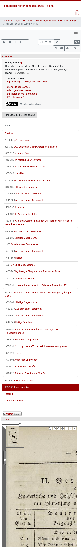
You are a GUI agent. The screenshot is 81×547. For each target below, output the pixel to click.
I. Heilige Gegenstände (21, 187)
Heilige (14, 257)
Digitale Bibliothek (23, 20)
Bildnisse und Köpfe (20, 366)
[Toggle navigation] (76, 33)
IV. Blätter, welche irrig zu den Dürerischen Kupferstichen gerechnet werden (38, 222)
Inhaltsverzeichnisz (19, 380)
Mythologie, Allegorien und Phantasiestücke (33, 271)
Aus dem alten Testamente (22, 244)
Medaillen (15, 173)
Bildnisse (14, 207)
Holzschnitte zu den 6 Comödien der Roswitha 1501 (36, 285)
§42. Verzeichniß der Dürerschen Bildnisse (31, 146)
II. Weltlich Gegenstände (20, 265)
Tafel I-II (9, 394)
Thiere (13, 353)
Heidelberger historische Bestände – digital (27, 5)
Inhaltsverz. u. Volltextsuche (19, 115)
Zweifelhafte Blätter (20, 278)
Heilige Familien (19, 322)
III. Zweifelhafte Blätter (21, 214)
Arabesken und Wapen (21, 359)
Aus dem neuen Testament (24, 200)
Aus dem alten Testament (24, 193)
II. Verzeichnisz (17, 387)
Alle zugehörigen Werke (19, 90)
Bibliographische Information (22, 93)
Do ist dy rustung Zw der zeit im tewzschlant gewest (36, 346)
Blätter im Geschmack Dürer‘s (25, 373)
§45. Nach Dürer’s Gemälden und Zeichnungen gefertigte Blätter (38, 294)
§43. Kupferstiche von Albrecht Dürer (28, 180)
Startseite (7, 20)
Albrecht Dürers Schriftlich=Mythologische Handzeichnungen (31, 331)
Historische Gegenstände (22, 339)
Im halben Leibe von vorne (23, 160)
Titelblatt (9, 133)
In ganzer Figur (17, 153)
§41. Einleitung (17, 140)
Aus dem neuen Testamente (25, 251)
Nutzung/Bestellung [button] (30, 104)
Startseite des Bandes (18, 87)
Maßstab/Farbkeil (14, 400)
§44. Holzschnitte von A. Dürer (25, 231)
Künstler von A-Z (15, 97)
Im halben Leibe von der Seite (25, 166)
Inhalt (8, 125)
